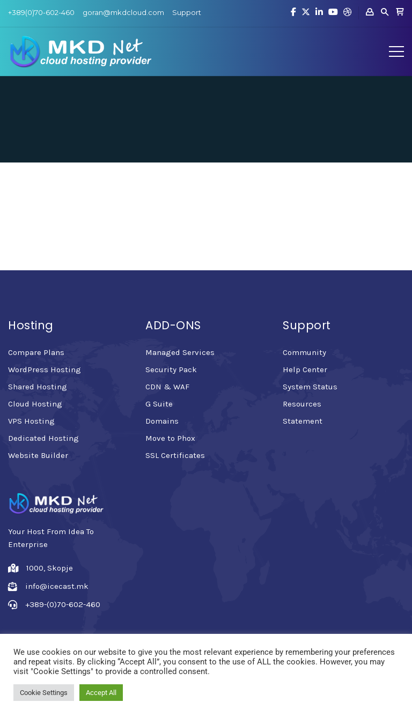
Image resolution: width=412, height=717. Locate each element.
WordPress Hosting (44, 369)
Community (304, 352)
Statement (302, 421)
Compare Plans (36, 352)
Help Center (305, 369)
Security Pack (171, 369)
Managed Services (180, 352)
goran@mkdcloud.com (123, 12)
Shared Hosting (37, 386)
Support (186, 12)
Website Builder (38, 455)
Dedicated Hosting (43, 438)
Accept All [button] (101, 693)
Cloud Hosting (35, 404)
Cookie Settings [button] (44, 693)
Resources (302, 404)
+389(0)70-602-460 (41, 12)
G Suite (159, 404)
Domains (162, 421)
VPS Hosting (31, 421)
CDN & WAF (167, 386)
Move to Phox (170, 438)
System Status (310, 386)
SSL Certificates (175, 455)
